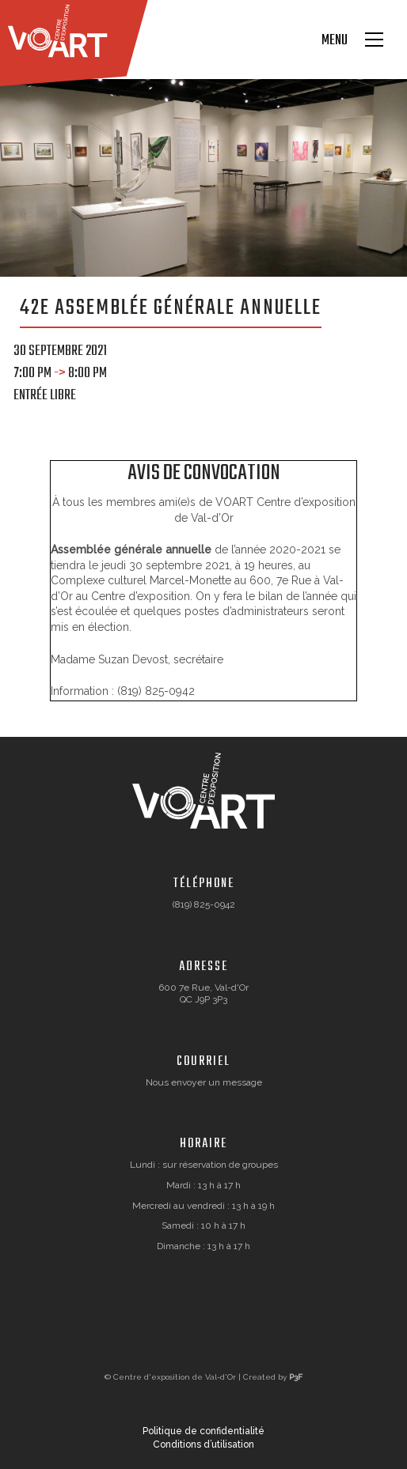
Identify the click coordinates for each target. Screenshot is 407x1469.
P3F (295, 1377)
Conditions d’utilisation (203, 1444)
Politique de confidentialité (203, 1431)
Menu (334, 41)
